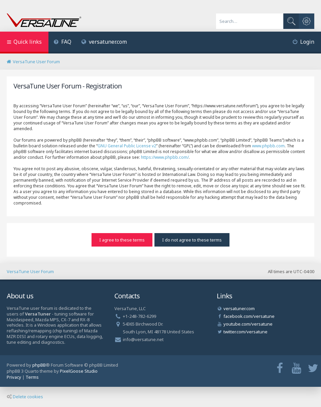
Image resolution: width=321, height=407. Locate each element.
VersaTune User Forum (30, 271)
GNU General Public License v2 (127, 146)
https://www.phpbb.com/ (165, 157)
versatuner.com (104, 41)
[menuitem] (62, 42)
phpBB (39, 365)
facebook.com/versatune (249, 316)
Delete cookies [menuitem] (25, 397)
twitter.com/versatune (245, 332)
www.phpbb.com (268, 146)
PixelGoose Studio (79, 371)
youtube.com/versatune (248, 324)
